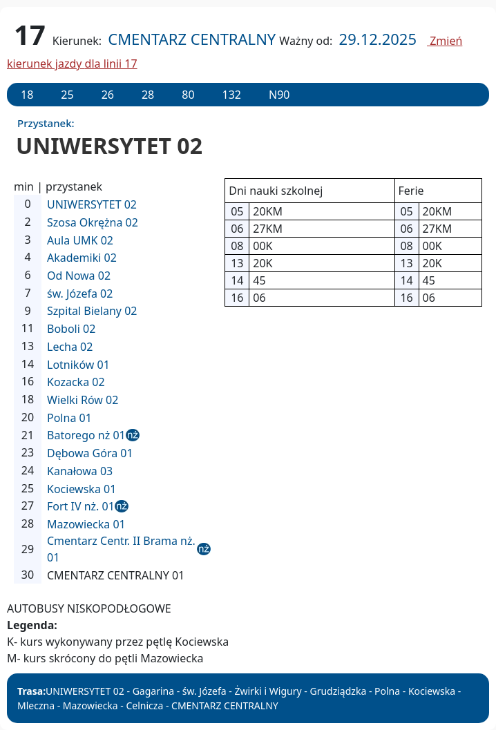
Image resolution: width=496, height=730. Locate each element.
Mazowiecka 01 (86, 524)
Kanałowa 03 (80, 471)
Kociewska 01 (81, 489)
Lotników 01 (78, 364)
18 (27, 94)
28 (148, 94)
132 (231, 94)
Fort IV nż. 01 (81, 506)
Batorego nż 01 (86, 435)
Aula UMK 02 (80, 240)
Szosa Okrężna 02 (92, 222)
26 (108, 94)
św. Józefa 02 (80, 293)
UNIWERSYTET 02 (92, 204)
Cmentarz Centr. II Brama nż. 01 (121, 549)
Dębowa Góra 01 (90, 453)
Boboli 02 (71, 328)
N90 (279, 94)
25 (67, 94)
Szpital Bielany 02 (92, 310)
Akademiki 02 (82, 257)
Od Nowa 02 (79, 275)
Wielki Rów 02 (82, 399)
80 (188, 94)
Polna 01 (69, 417)
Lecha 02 (70, 346)
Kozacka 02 (76, 382)
